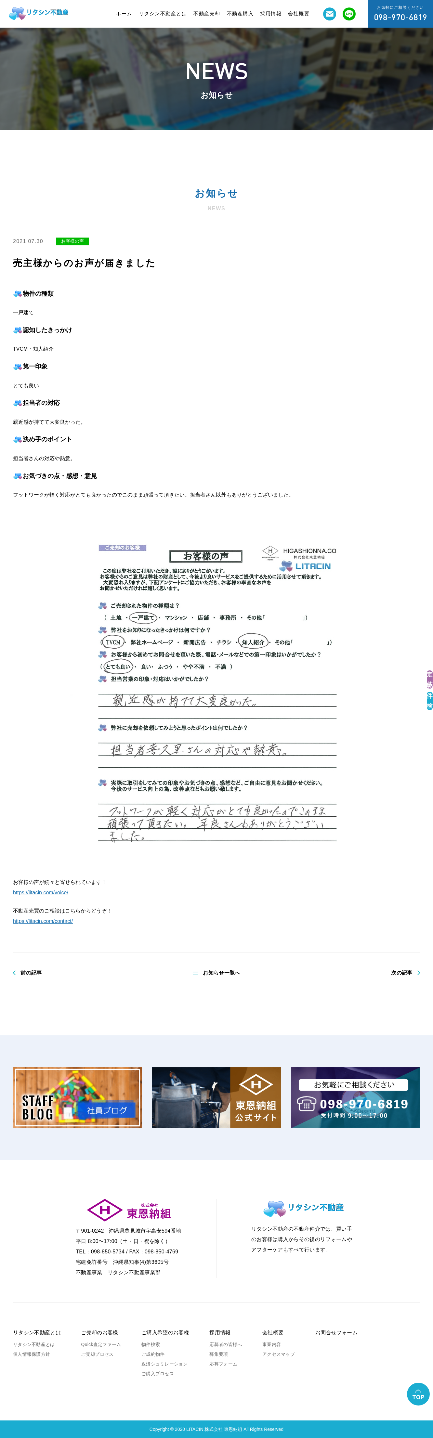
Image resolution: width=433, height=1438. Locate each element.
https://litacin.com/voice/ (40, 892)
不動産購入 (240, 13)
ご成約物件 (152, 1354)
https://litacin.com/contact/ (43, 921)
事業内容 (271, 1344)
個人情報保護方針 (31, 1354)
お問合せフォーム (336, 1332)
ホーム (124, 13)
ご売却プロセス (97, 1354)
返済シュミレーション (164, 1364)
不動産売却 (206, 13)
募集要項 (218, 1354)
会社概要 (298, 13)
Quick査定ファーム (101, 1344)
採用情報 (271, 13)
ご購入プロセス (157, 1373)
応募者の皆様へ (225, 1344)
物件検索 (150, 1344)
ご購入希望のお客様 (165, 1332)
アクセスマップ (278, 1354)
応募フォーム (223, 1364)
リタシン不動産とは (163, 13)
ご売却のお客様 (99, 1332)
